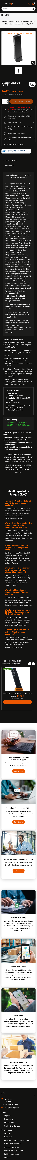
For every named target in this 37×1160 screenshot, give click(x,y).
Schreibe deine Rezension (14, 144)
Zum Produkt (17, 702)
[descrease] (7, 102)
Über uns (7, 1157)
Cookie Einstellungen (12, 1126)
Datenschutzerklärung (12, 1144)
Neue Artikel (8, 1119)
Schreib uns (18, 822)
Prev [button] (29, 663)
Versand (7, 1133)
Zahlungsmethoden (11, 1154)
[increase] (7, 100)
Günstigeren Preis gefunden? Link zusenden (17, 117)
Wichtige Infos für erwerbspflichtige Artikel (18, 128)
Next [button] (33, 663)
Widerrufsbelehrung (11, 1147)
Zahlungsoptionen (12, 122)
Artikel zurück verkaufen (14, 133)
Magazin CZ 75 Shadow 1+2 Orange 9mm (17, 693)
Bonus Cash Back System (13, 1151)
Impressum (8, 1137)
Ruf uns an (19, 871)
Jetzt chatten (18, 771)
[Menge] (3, 101)
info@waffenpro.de (12, 1108)
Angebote (7, 1115)
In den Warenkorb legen (21, 101)
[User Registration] (28, 3)
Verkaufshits (9, 1122)
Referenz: (7, 160)
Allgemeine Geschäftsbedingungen (17, 1140)
